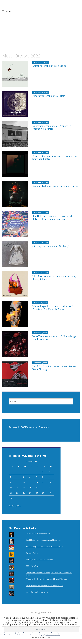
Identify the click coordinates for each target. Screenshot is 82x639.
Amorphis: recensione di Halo (48, 95)
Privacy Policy (32, 553)
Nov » (18, 505)
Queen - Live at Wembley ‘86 (38, 533)
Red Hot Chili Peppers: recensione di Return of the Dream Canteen (52, 217)
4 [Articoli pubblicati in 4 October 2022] (16, 477)
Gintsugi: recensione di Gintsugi (50, 246)
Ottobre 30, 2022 (41, 92)
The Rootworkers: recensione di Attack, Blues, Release (54, 278)
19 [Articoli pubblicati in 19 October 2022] (24, 487)
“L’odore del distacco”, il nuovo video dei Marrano (46, 579)
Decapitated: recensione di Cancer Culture (55, 186)
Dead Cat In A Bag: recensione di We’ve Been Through (54, 368)
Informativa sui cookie (53, 635)
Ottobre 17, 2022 (41, 213)
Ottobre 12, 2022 (41, 273)
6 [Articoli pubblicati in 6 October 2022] (29, 477)
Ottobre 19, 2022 (41, 153)
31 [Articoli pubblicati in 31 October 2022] (11, 498)
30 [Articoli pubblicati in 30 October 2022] (50, 493)
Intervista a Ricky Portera (37, 592)
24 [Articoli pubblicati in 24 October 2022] (11, 493)
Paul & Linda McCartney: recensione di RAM (44, 585)
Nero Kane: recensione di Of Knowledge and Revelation (54, 338)
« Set (11, 505)
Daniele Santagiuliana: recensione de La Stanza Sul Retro (54, 157)
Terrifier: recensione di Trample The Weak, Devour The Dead (49, 573)
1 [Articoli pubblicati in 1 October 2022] (42, 471)
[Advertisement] (41, 36)
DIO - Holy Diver (33, 566)
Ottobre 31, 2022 (41, 62)
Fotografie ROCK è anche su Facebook (29, 427)
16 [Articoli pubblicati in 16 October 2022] (50, 482)
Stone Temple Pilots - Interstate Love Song (44, 546)
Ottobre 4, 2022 (40, 333)
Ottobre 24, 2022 (41, 122)
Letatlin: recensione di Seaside (49, 65)
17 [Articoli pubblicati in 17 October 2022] (11, 487)
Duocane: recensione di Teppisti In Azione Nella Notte (51, 127)
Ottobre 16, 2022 (41, 243)
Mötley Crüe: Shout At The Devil (39, 559)
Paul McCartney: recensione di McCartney (43, 540)
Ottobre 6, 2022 (40, 303)
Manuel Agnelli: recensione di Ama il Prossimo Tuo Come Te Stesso (52, 308)
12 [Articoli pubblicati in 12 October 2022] (24, 482)
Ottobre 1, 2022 (40, 363)
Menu (8, 11)
